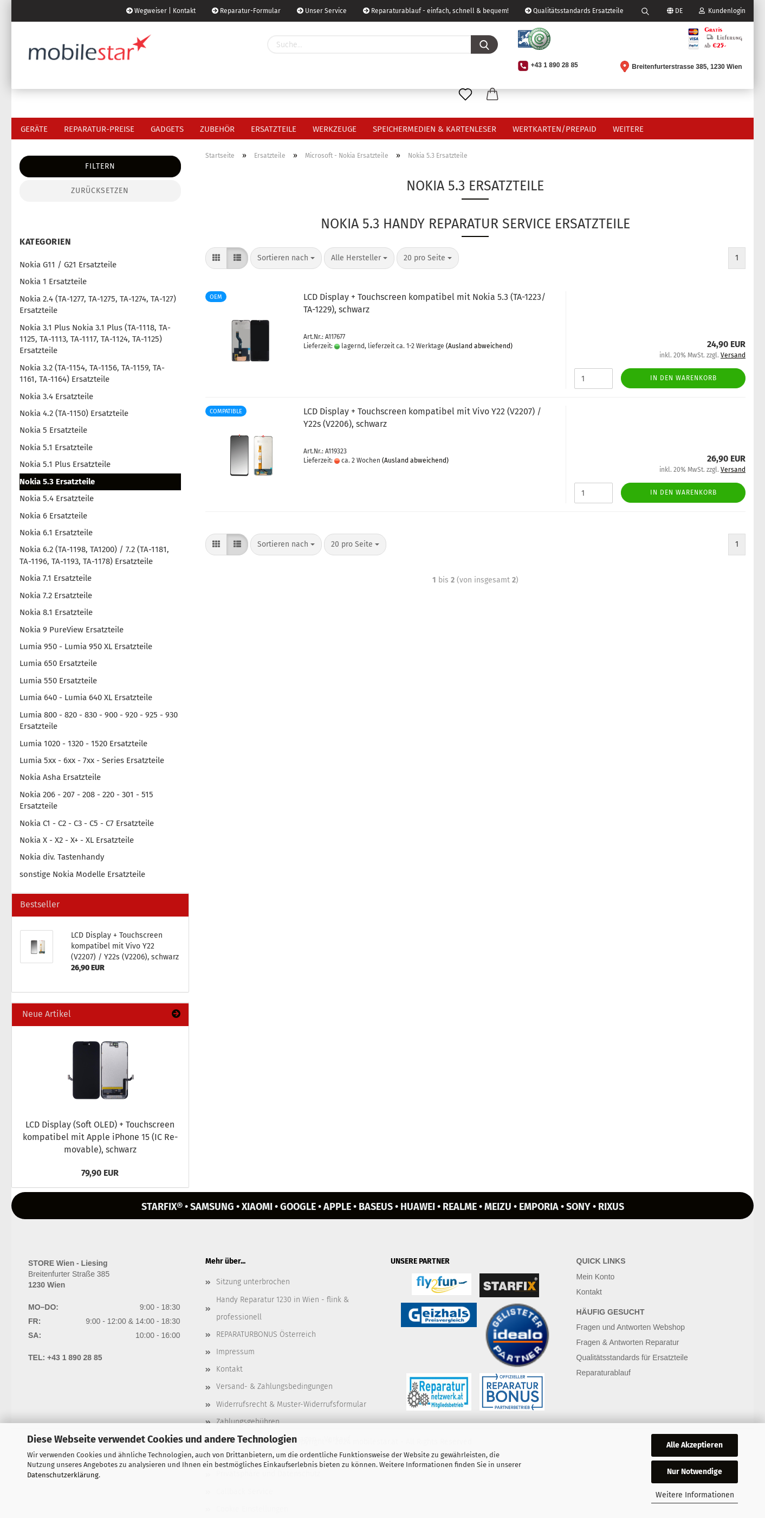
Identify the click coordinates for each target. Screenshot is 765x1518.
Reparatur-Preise (99, 129)
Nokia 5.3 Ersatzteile (57, 481)
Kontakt (229, 1369)
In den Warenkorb (683, 378)
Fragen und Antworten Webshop (630, 1327)
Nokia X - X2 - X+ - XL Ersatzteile (77, 840)
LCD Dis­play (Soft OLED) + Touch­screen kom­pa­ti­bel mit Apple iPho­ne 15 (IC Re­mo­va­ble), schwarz (100, 1137)
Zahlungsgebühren (248, 1421)
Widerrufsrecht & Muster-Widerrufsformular (291, 1404)
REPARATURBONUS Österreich (266, 1334)
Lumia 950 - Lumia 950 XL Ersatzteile (86, 646)
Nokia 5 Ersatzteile (53, 430)
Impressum (235, 1351)
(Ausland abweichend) (479, 346)
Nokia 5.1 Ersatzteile (56, 447)
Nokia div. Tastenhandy (62, 857)
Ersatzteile (273, 129)
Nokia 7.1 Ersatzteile (56, 578)
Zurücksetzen (100, 190)
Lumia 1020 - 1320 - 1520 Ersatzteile (83, 743)
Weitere (628, 129)
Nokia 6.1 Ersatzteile (56, 532)
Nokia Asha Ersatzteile (60, 777)
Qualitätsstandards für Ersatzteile (632, 1357)
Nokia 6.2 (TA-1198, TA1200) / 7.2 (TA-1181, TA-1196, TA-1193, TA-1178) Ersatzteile (94, 555)
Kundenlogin (722, 11)
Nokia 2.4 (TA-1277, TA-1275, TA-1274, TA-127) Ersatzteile (98, 304)
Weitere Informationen (695, 1495)
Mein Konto (595, 1276)
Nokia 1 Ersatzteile (53, 281)
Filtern (100, 166)
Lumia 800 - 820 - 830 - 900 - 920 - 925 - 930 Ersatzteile (99, 720)
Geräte (34, 129)
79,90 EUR (100, 1173)
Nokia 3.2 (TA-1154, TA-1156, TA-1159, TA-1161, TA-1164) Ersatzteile (92, 373)
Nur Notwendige (694, 1471)
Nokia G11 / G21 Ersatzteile (68, 265)
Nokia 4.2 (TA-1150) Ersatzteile (74, 413)
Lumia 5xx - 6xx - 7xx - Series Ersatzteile (92, 760)
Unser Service (322, 11)
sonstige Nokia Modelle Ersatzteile (82, 874)
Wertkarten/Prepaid (555, 129)
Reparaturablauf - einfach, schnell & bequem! (436, 11)
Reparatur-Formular (246, 11)
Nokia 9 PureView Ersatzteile (72, 630)
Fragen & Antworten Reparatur (627, 1342)
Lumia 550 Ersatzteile (58, 681)
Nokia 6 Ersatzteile (53, 516)
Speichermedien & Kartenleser (434, 129)
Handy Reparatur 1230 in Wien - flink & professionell (282, 1308)
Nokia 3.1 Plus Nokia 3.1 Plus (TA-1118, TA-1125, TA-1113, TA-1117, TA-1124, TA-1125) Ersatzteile (95, 339)
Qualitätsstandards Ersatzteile (574, 11)
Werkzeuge (334, 129)
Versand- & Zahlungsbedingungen (274, 1386)
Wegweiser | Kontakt (161, 11)
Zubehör (217, 129)
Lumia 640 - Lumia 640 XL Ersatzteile (86, 697)
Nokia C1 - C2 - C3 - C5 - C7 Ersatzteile (87, 823)
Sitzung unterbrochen (253, 1281)
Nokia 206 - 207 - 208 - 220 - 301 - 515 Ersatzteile (86, 800)
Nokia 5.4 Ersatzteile (57, 498)
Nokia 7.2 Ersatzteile (56, 595)
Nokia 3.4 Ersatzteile (56, 396)
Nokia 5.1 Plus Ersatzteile (65, 464)
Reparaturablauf (603, 1372)
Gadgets (167, 129)
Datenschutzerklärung (63, 1475)
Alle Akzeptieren (694, 1445)
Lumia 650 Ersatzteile (58, 663)
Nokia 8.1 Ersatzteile (56, 612)
